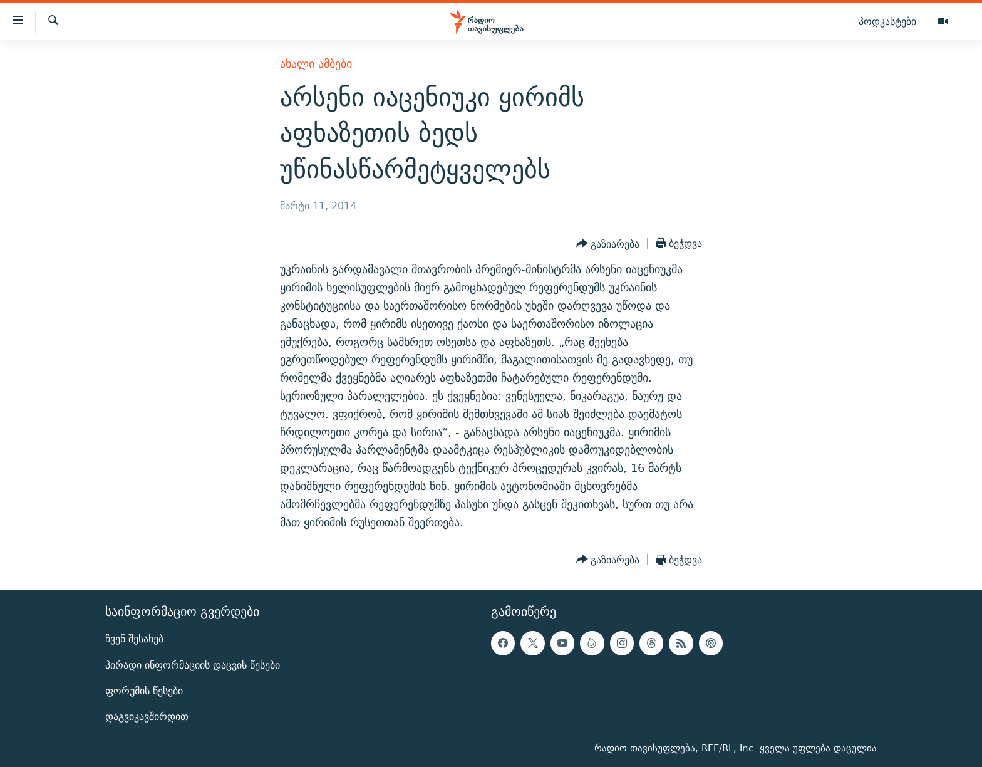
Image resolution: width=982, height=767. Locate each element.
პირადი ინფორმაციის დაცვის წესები (192, 665)
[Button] (608, 243)
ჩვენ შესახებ (134, 639)
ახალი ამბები (316, 63)
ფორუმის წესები (144, 691)
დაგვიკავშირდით (147, 716)
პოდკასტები (887, 21)
